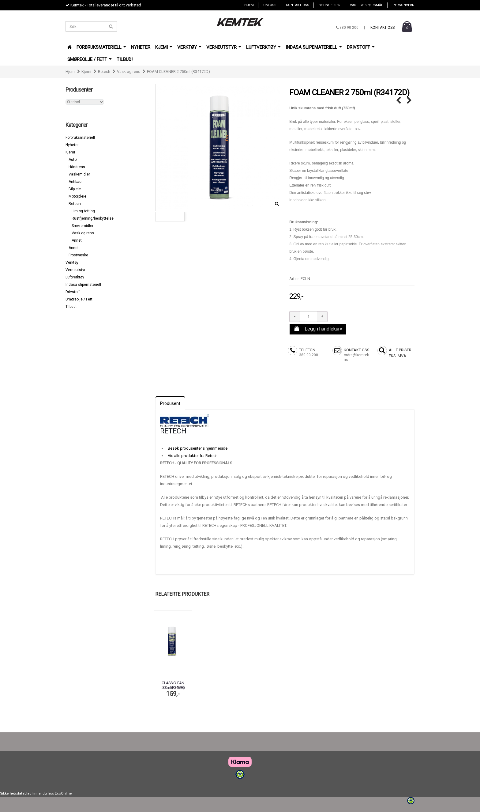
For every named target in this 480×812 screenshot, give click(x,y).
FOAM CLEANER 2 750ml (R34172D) (178, 71)
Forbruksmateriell (101, 47)
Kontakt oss (297, 5)
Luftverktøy (263, 47)
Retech (104, 71)
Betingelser (329, 5)
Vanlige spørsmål (366, 5)
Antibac (75, 181)
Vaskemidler (79, 174)
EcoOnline (63, 793)
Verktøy (189, 47)
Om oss (269, 5)
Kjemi (163, 47)
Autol (73, 159)
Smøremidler (82, 226)
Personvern (403, 5)
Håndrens (77, 167)
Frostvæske (78, 255)
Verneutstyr (223, 47)
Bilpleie (75, 189)
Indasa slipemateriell (314, 47)
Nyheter (140, 47)
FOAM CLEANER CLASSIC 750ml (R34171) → (409, 100)
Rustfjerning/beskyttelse (93, 218)
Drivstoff (361, 47)
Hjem (249, 5)
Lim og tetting (83, 211)
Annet (77, 240)
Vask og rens (128, 71)
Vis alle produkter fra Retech (193, 455)
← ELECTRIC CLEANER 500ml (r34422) (398, 100)
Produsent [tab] (170, 403)
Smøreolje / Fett (89, 59)
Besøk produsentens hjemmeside (197, 448)
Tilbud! (125, 59)
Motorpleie (77, 196)
